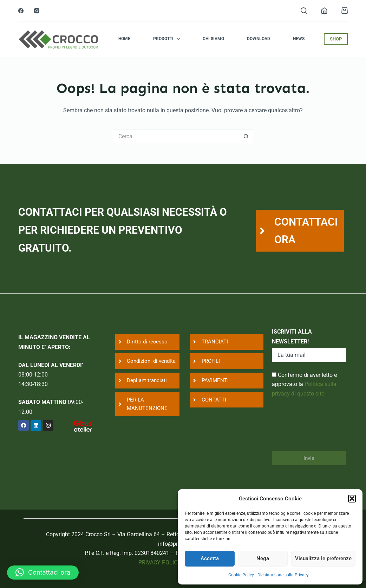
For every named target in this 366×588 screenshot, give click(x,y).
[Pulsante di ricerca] (246, 136)
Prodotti (168, 39)
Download (258, 38)
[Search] (304, 10)
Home (124, 38)
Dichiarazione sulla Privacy (283, 575)
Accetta (210, 558)
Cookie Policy (241, 575)
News (299, 38)
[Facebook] (21, 10)
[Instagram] (36, 10)
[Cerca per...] (176, 136)
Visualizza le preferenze (323, 558)
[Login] (324, 10)
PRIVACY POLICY (159, 562)
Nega (262, 558)
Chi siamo (213, 38)
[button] (351, 498)
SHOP (336, 39)
